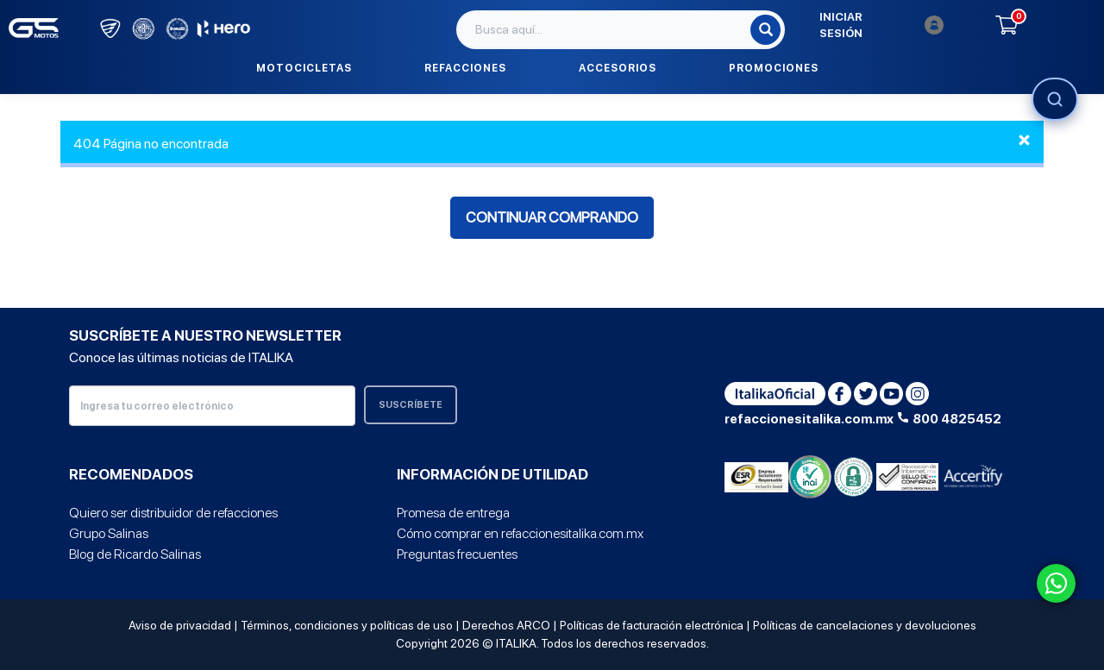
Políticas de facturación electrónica (651, 625)
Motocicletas (304, 68)
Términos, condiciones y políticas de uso (347, 625)
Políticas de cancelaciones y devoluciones (864, 625)
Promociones (774, 68)
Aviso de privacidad (180, 625)
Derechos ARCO (506, 625)
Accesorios (617, 68)
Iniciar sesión (881, 25)
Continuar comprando (552, 217)
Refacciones (465, 68)
